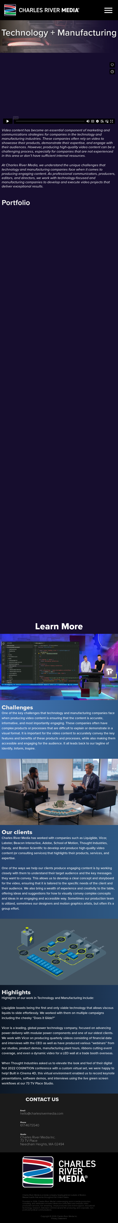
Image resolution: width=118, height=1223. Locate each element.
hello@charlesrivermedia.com (41, 1113)
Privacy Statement (59, 1218)
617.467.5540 (29, 1125)
